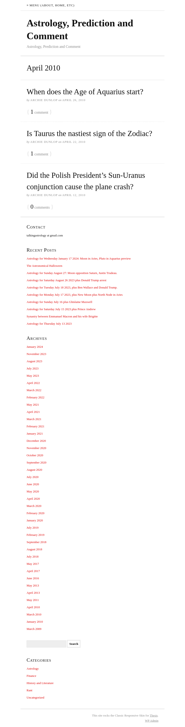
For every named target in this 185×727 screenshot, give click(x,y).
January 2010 (35, 621)
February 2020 (35, 513)
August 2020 (34, 469)
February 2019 (35, 535)
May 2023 (33, 375)
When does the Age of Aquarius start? (85, 92)
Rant (29, 690)
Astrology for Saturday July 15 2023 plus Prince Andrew (61, 309)
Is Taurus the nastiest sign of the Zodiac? (89, 133)
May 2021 (33, 404)
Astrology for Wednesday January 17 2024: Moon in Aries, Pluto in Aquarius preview (79, 258)
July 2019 (32, 527)
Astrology (33, 668)
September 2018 (36, 542)
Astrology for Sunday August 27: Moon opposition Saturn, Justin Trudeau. (72, 273)
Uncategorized (35, 697)
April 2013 (33, 592)
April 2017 (33, 571)
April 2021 (33, 412)
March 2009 (34, 629)
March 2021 (34, 419)
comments (40, 207)
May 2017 (33, 563)
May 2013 (33, 585)
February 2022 (35, 397)
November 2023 (36, 354)
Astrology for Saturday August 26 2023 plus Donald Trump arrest (66, 280)
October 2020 (35, 455)
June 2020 (33, 484)
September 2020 (36, 462)
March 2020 (34, 506)
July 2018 (32, 556)
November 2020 (36, 448)
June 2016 (33, 578)
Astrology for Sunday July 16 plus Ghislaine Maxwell (59, 302)
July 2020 (32, 477)
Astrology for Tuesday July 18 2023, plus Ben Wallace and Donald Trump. (72, 287)
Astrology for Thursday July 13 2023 (49, 323)
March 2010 (34, 614)
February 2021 (35, 426)
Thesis (154, 715)
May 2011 (33, 600)
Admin (151, 720)
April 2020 (33, 498)
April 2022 (33, 383)
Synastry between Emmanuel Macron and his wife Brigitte (62, 316)
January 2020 (35, 520)
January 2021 (35, 433)
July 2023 (32, 368)
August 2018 (34, 549)
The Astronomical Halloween (44, 265)
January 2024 (35, 346)
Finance (31, 676)
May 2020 (33, 491)
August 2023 (34, 361)
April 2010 (33, 607)
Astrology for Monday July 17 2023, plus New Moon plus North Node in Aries (75, 294)
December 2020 (36, 441)
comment (39, 112)
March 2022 (34, 390)
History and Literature (40, 683)
